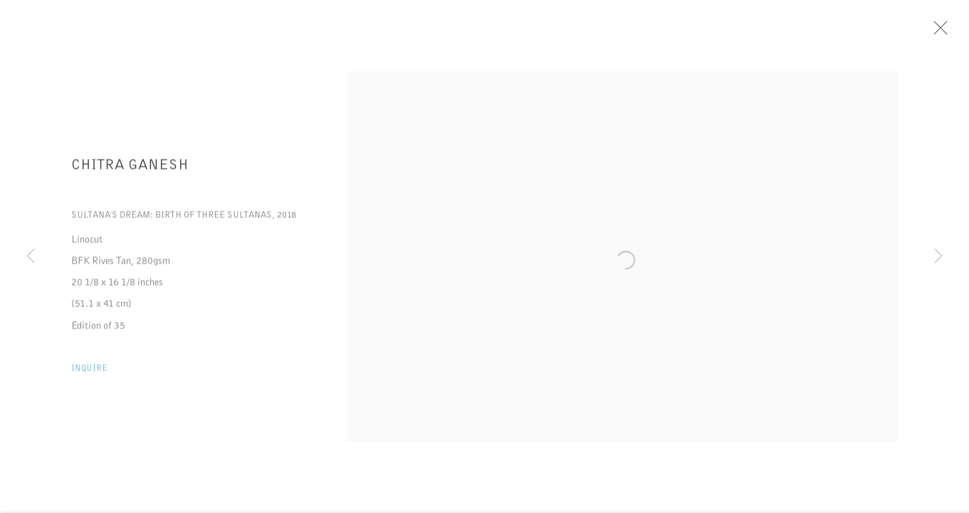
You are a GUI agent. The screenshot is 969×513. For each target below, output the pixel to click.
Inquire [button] (89, 371)
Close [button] (938, 32)
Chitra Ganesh (130, 167)
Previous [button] (30, 256)
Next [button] (938, 256)
